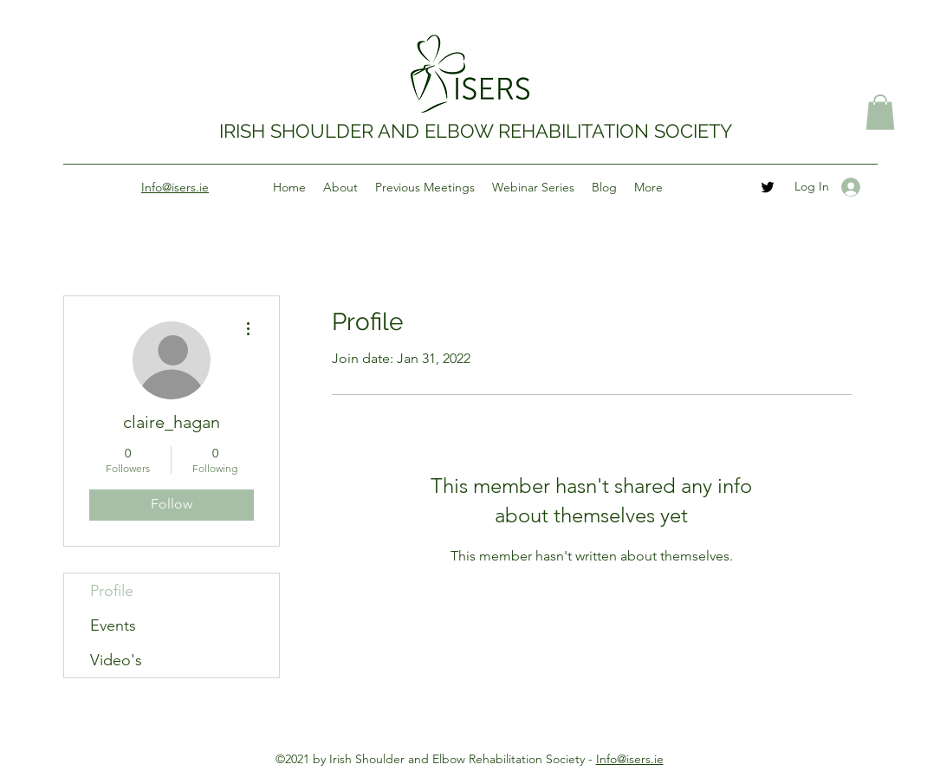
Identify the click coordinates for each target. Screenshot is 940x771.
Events (113, 625)
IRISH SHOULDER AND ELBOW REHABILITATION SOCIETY (475, 131)
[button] (880, 112)
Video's (116, 660)
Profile (111, 590)
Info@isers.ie (630, 759)
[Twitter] (767, 187)
